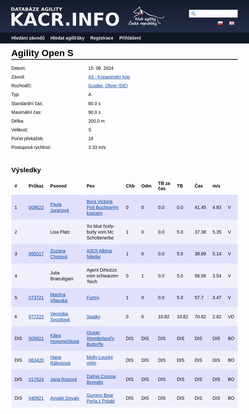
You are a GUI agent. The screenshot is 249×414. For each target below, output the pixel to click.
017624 (36, 379)
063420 (36, 360)
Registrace (101, 38)
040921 (36, 398)
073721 (36, 297)
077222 (36, 316)
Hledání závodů (28, 38)
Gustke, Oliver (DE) (107, 85)
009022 (36, 207)
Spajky (93, 316)
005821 (36, 338)
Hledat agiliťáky (68, 38)
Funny (93, 297)
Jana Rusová (63, 379)
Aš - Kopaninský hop (109, 76)
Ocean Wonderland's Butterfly (100, 338)
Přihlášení (130, 38)
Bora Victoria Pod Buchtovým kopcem (102, 207)
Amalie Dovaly (64, 398)
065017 (36, 253)
